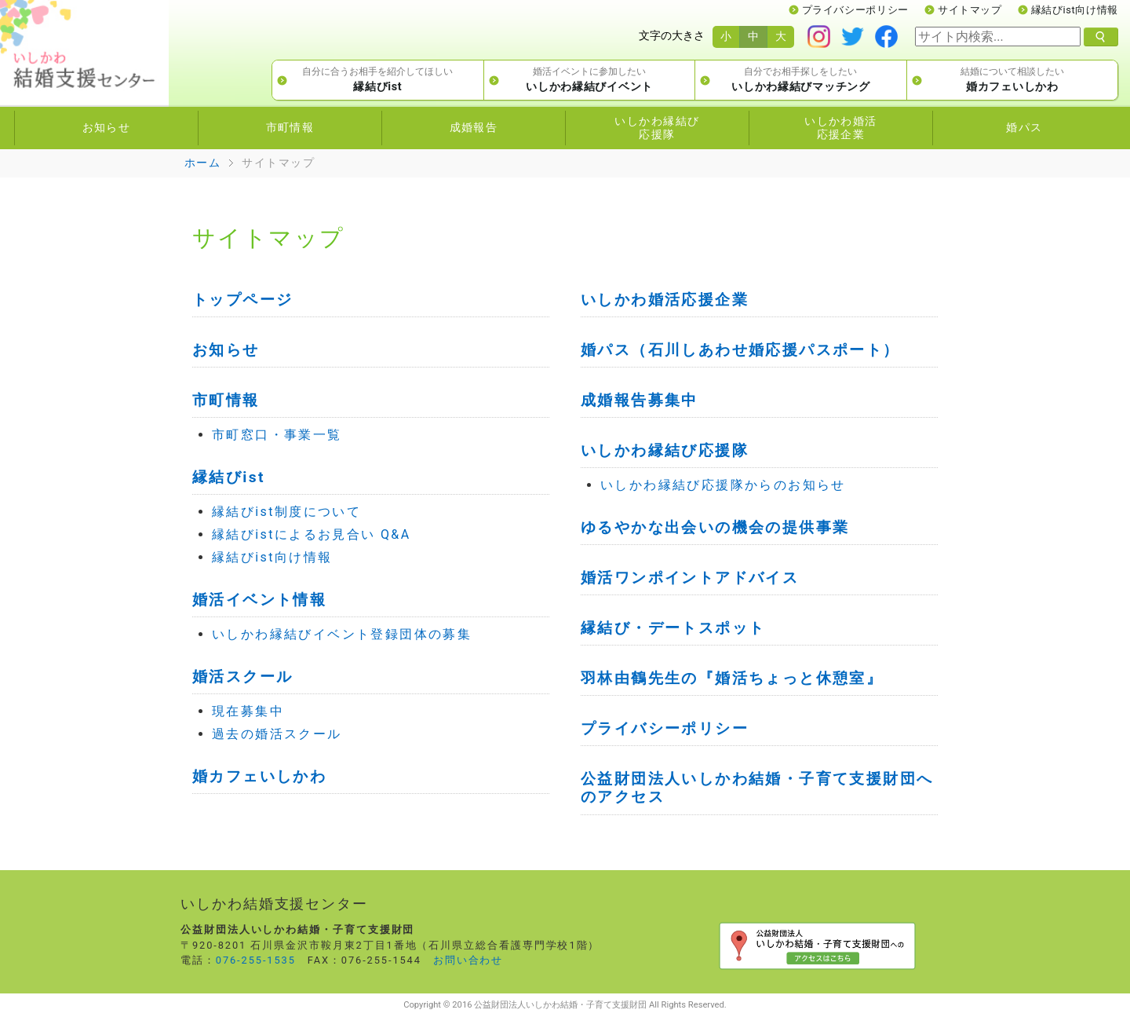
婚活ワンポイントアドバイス (690, 578)
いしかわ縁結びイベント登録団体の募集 (342, 634)
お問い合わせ (468, 960)
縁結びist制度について (286, 511)
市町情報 (226, 400)
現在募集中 (248, 711)
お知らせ (226, 350)
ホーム (202, 163)
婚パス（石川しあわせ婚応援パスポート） (740, 350)
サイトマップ (970, 10)
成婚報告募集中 (639, 400)
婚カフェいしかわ (259, 776)
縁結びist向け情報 (1074, 10)
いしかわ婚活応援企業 (665, 300)
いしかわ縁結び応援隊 (665, 450)
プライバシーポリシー (855, 10)
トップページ (242, 300)
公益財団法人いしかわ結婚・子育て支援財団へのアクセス (757, 788)
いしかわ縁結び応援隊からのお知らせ (723, 484)
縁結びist (228, 477)
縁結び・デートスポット (673, 628)
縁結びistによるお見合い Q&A (311, 534)
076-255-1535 (256, 960)
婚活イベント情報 (259, 600)
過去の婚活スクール (277, 733)
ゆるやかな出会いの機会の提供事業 (715, 527)
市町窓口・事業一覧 (277, 434)
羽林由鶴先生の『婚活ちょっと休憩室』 (732, 678)
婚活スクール (242, 677)
